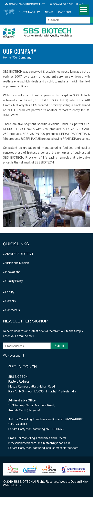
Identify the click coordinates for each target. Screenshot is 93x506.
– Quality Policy (13, 281)
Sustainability (29, 12)
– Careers (9, 301)
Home (7, 57)
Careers (64, 12)
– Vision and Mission (16, 263)
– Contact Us (11, 310)
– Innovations (11, 272)
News (49, 12)
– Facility (8, 292)
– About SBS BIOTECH (18, 254)
